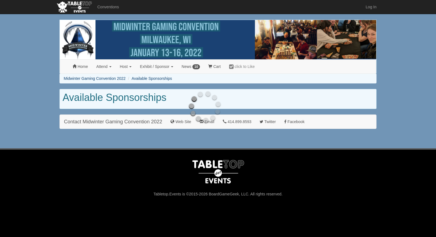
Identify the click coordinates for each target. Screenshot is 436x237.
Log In (371, 7)
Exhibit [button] (156, 66)
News (191, 66)
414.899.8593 (237, 121)
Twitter (268, 121)
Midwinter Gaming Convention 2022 (95, 78)
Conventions (108, 7)
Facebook (294, 121)
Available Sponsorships (152, 78)
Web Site (180, 121)
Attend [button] (103, 66)
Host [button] (126, 66)
